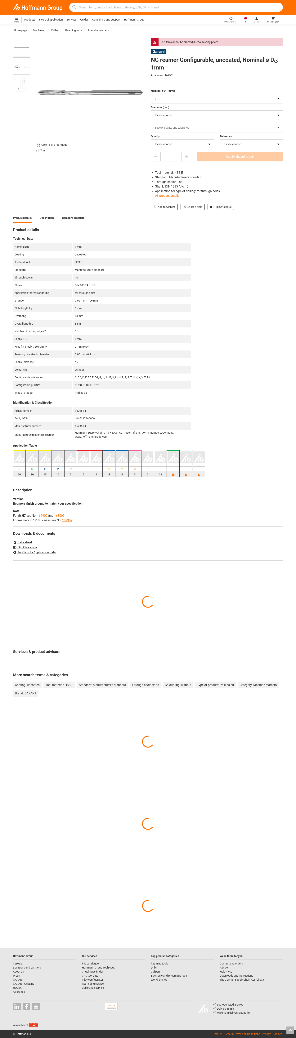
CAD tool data (90, 975)
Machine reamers (98, 30)
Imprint (218, 1034)
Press (16, 975)
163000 (59, 515)
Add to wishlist (164, 207)
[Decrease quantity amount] (155, 156)
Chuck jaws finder (92, 971)
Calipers (155, 971)
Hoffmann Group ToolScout (98, 967)
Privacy (266, 1034)
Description (47, 217)
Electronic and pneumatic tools (169, 975)
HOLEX (17, 987)
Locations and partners (27, 967)
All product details (167, 196)
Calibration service (93, 987)
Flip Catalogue (220, 207)
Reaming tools (73, 30)
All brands (19, 991)
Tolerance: (226, 136)
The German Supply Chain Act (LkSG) (242, 979)
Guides (84, 19)
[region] (24, 93)
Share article (192, 207)
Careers (17, 963)
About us (18, 971)
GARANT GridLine (23, 983)
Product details (22, 217)
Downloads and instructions (236, 975)
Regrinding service (93, 983)
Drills (154, 967)
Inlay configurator (92, 979)
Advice (224, 967)
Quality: (155, 136)
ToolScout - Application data (34, 552)
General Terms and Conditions (242, 1034)
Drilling (55, 30)
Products (29, 19)
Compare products (73, 217)
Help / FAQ (226, 971)
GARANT (18, 979)
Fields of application (51, 19)
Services (71, 19)
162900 (42, 515)
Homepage (20, 30)
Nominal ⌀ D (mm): (163, 91)
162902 (67, 520)
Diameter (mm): (160, 107)
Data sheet (22, 542)
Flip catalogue (90, 963)
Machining (39, 30)
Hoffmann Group (134, 19)
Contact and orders (231, 963)
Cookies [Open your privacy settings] (277, 1034)
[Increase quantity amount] (186, 156)
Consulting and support (106, 19)
